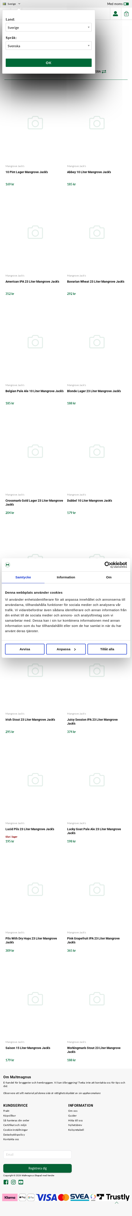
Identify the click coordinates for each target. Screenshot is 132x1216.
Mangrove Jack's (14, 166)
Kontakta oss (11, 1139)
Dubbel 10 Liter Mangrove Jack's (89, 500)
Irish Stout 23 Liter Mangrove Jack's (30, 719)
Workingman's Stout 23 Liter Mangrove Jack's (94, 1050)
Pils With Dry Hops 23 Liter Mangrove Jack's (31, 940)
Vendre (50, 1175)
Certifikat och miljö (15, 1125)
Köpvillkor (9, 1115)
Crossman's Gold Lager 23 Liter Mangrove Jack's (34, 502)
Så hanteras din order (16, 1120)
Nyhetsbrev (75, 1125)
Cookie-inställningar (15, 1129)
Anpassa (66, 649)
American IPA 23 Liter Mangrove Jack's (32, 281)
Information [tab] (66, 577)
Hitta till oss (75, 1120)
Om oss (72, 1110)
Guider (72, 1115)
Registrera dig (38, 1168)
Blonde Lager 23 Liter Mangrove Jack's (94, 391)
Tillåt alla (107, 649)
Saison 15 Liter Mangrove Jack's (27, 1048)
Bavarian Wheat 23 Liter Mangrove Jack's (95, 281)
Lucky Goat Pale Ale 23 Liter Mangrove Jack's (94, 831)
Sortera (97, 72)
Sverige (12, 3)
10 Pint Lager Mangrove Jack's (26, 172)
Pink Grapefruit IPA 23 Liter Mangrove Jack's (93, 940)
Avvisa (25, 649)
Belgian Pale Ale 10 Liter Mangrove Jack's (34, 391)
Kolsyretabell (76, 1129)
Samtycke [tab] (23, 577)
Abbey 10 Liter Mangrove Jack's (89, 172)
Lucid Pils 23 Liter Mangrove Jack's (29, 829)
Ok (49, 63)
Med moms (118, 5)
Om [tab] (109, 577)
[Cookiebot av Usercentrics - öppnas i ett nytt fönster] (108, 565)
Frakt (6, 1110)
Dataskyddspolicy (14, 1134)
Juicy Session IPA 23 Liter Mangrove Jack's (92, 721)
